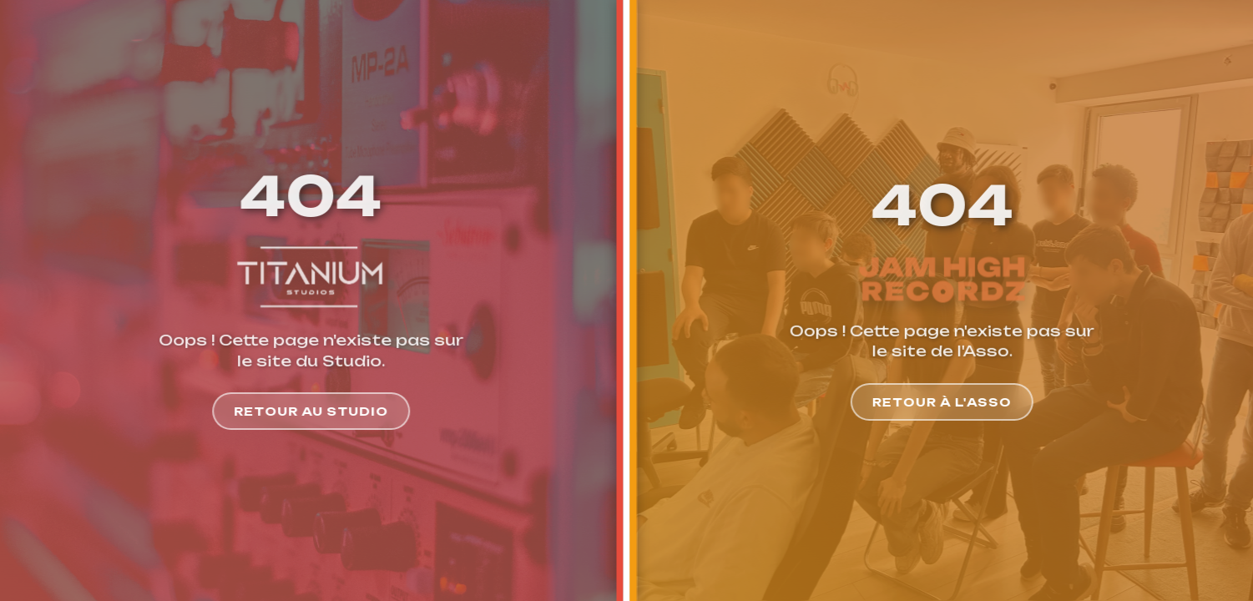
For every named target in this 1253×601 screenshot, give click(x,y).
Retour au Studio (305, 411)
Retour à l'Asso (948, 402)
